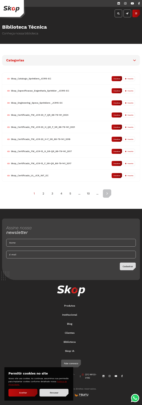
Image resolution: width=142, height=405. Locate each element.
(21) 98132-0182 (91, 376)
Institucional (69, 314)
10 (88, 193)
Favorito (129, 78)
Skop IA (69, 350)
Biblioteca (70, 341)
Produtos (69, 305)
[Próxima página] (107, 193)
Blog (69, 323)
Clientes (70, 332)
